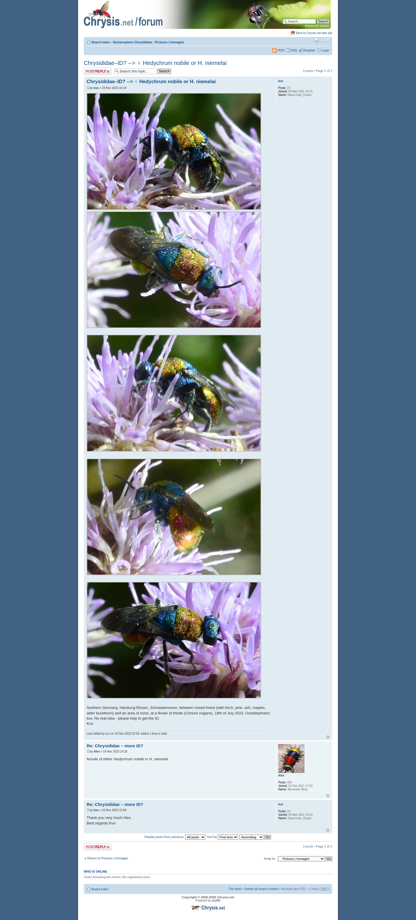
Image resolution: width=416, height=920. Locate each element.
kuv (96, 88)
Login (325, 50)
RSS (278, 50)
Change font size (325, 41)
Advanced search (317, 25)
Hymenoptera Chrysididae (132, 42)
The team (235, 889)
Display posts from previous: (174, 837)
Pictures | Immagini (169, 42)
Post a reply (98, 71)
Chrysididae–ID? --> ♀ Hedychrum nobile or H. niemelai (155, 63)
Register (309, 50)
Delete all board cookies (261, 889)
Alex (97, 751)
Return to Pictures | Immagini (107, 858)
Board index (101, 42)
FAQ (294, 50)
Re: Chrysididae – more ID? (115, 745)
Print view (316, 41)
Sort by (222, 837)
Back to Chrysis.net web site (314, 33)
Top (327, 737)
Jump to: (269, 858)
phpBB (216, 900)
